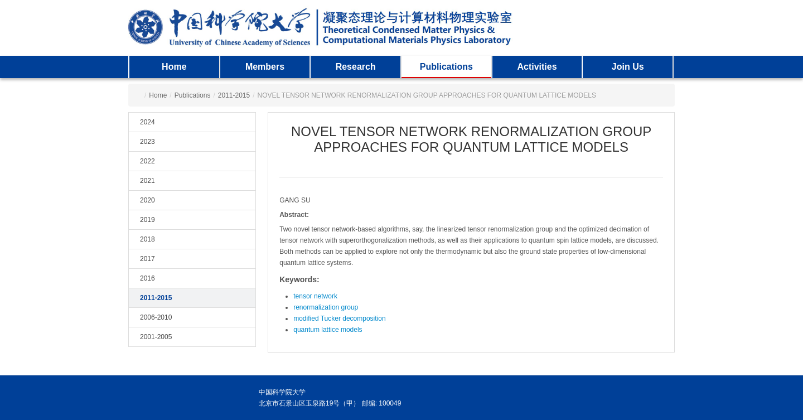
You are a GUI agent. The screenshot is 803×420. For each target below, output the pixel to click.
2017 (147, 259)
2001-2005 (156, 337)
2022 (147, 161)
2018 (147, 239)
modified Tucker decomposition (339, 318)
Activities (537, 66)
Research (356, 66)
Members (264, 66)
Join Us (628, 66)
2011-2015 (234, 95)
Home (174, 66)
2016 (147, 278)
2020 (147, 200)
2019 (147, 220)
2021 (147, 181)
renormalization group (325, 307)
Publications (446, 66)
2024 (147, 122)
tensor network (315, 296)
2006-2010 (156, 317)
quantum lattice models (327, 330)
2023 (147, 142)
